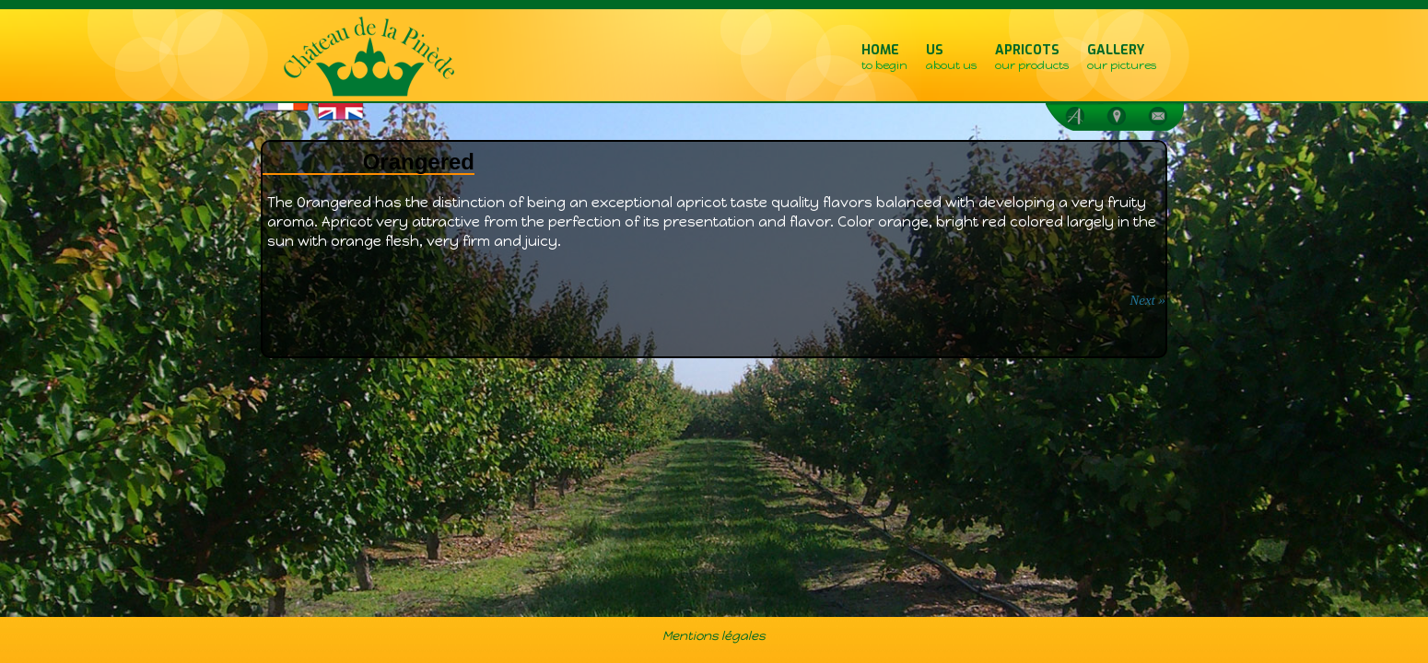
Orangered (418, 161)
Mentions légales (714, 635)
